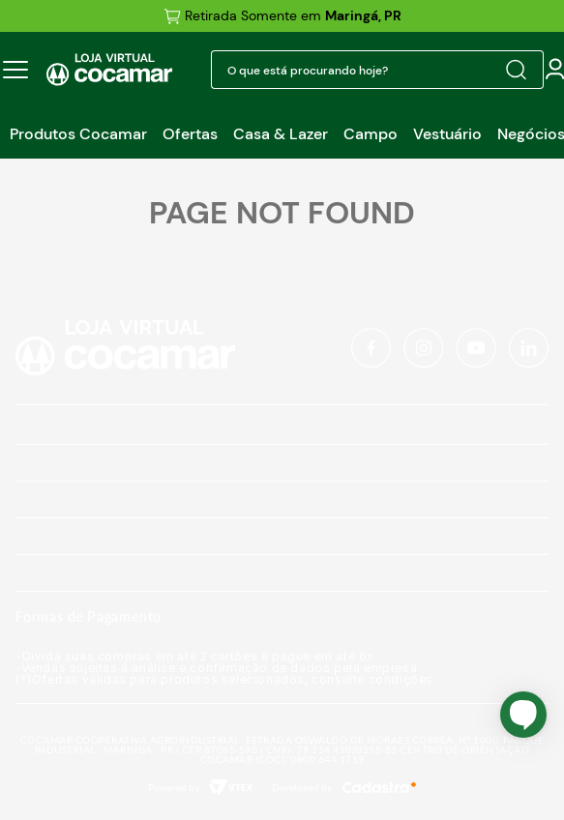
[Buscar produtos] (515, 69)
